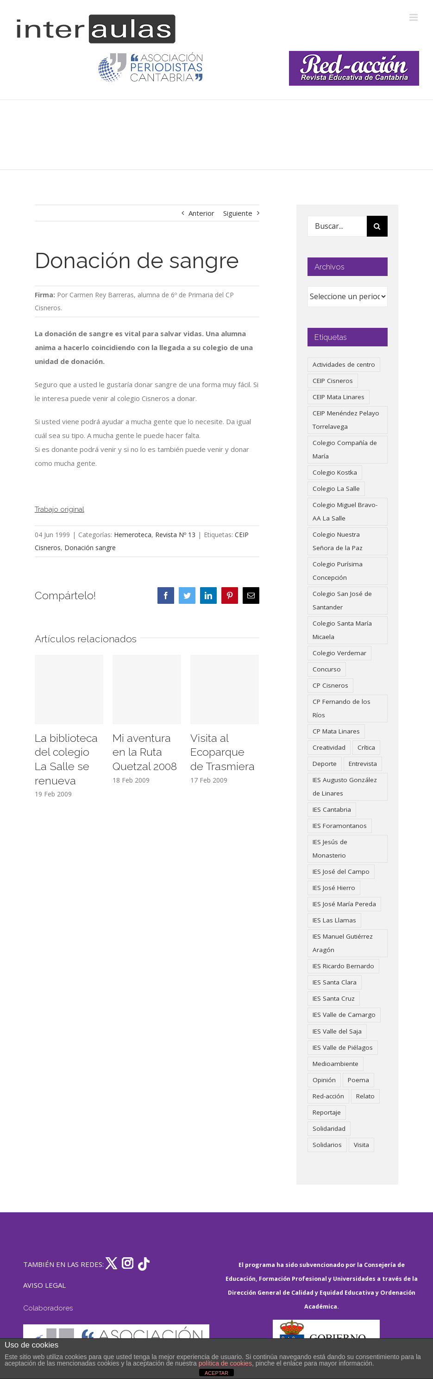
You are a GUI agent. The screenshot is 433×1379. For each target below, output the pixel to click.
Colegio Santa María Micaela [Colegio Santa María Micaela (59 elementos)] (342, 630)
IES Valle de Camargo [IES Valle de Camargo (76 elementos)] (344, 1014)
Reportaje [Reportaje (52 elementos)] (327, 1112)
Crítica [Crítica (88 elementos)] (366, 747)
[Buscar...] (337, 226)
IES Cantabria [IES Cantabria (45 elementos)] (332, 809)
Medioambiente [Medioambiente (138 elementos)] (335, 1063)
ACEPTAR (216, 1373)
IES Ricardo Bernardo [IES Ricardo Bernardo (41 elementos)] (343, 966)
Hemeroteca (132, 534)
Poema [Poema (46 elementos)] (358, 1080)
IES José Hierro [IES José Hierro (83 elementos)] (334, 888)
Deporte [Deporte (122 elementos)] (325, 763)
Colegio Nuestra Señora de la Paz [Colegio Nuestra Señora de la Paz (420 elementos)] (338, 541)
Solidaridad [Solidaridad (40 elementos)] (329, 1128)
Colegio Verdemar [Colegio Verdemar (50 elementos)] (339, 653)
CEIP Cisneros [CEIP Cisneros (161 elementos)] (333, 380)
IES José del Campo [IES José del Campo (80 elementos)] (341, 871)
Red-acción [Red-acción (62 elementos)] (328, 1096)
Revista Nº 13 (175, 534)
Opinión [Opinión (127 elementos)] (324, 1080)
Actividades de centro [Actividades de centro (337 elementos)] (344, 364)
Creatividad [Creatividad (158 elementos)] (329, 747)
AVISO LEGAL (44, 1285)
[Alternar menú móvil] (414, 17)
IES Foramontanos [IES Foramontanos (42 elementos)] (340, 825)
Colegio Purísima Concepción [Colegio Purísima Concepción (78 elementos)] (338, 571)
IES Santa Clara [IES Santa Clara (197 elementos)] (335, 982)
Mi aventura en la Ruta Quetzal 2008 (145, 752)
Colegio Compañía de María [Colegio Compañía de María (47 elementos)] (345, 449)
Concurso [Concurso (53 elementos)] (327, 669)
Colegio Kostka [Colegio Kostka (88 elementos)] (335, 472)
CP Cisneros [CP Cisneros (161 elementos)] (330, 685)
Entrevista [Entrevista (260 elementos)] (363, 763)
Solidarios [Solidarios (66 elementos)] (327, 1145)
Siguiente (237, 213)
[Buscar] (377, 226)
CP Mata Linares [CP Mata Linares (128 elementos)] (336, 731)
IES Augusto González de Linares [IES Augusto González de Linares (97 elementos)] (345, 786)
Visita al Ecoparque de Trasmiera (222, 752)
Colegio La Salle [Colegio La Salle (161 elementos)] (336, 488)
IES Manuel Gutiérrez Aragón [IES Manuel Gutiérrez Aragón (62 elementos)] (343, 943)
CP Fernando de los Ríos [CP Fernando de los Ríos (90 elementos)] (341, 708)
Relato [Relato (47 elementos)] (365, 1096)
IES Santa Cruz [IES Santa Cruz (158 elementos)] (334, 998)
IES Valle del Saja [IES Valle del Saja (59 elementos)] (337, 1031)
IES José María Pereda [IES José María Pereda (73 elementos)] (344, 904)
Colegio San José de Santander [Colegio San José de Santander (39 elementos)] (342, 600)
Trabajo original (59, 509)
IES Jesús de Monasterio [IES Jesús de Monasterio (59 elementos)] (330, 848)
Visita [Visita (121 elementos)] (361, 1145)
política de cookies (225, 1363)
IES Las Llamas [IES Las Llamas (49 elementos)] (334, 920)
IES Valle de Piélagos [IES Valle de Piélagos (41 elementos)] (343, 1047)
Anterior (201, 213)
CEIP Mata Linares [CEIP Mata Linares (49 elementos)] (338, 397)
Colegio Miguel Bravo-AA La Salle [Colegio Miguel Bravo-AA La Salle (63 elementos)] (345, 511)
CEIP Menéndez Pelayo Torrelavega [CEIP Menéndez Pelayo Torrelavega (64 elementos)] (346, 420)
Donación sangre (90, 547)
